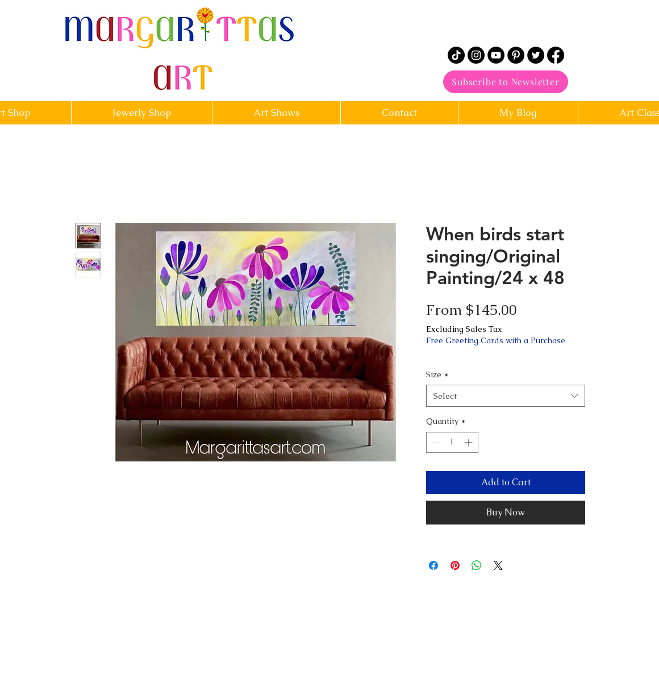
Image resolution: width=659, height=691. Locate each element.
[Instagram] (476, 55)
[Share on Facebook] (433, 565)
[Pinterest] (515, 55)
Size (437, 374)
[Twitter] (535, 55)
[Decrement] (435, 442)
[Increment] (469, 442)
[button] (399, 112)
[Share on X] (498, 565)
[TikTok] (456, 55)
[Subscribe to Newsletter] (505, 81)
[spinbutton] (452, 442)
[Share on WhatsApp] (476, 565)
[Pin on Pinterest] (455, 565)
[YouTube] (495, 55)
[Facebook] (555, 55)
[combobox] (505, 396)
